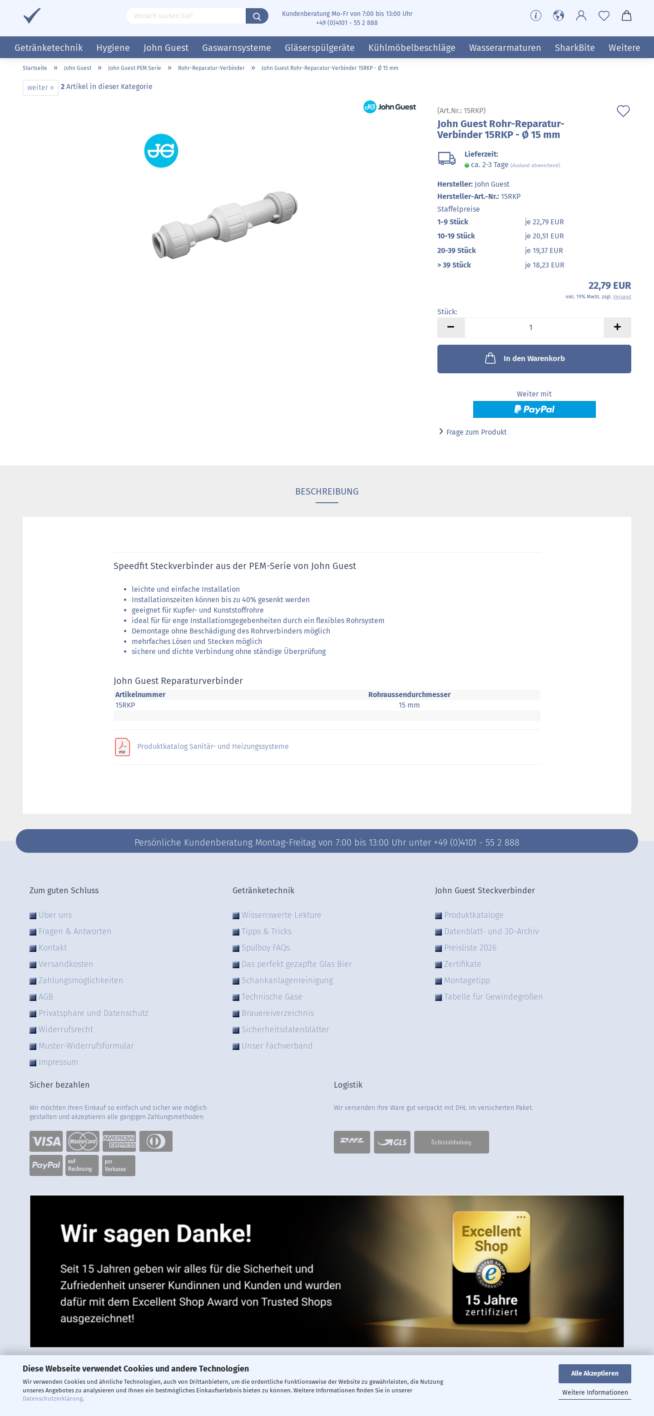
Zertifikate (462, 964)
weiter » (40, 87)
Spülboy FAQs (266, 948)
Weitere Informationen (595, 1392)
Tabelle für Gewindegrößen (493, 997)
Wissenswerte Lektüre (282, 915)
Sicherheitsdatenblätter (285, 1030)
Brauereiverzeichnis (278, 1013)
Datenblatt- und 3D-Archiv (491, 931)
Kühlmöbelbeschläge (412, 47)
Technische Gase (272, 997)
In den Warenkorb (524, 358)
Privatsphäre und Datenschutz (94, 1013)
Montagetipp (467, 980)
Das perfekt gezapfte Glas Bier (297, 964)
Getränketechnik (49, 47)
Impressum (58, 1062)
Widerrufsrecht (66, 1030)
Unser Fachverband (277, 1046)
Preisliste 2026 (470, 948)
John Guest (166, 47)
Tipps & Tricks (267, 931)
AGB (46, 997)
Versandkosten (66, 964)
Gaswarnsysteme (236, 47)
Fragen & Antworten (75, 931)
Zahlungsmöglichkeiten (81, 980)
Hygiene (113, 47)
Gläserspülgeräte (320, 47)
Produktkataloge (474, 915)
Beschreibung (327, 491)
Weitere (624, 47)
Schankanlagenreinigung (287, 980)
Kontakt (53, 948)
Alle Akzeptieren (595, 1373)
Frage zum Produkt (476, 432)
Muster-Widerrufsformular (86, 1046)
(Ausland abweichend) (535, 165)
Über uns (55, 915)
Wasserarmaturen (505, 47)
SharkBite (575, 47)
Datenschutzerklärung (53, 1398)
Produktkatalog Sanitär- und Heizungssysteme (213, 746)
